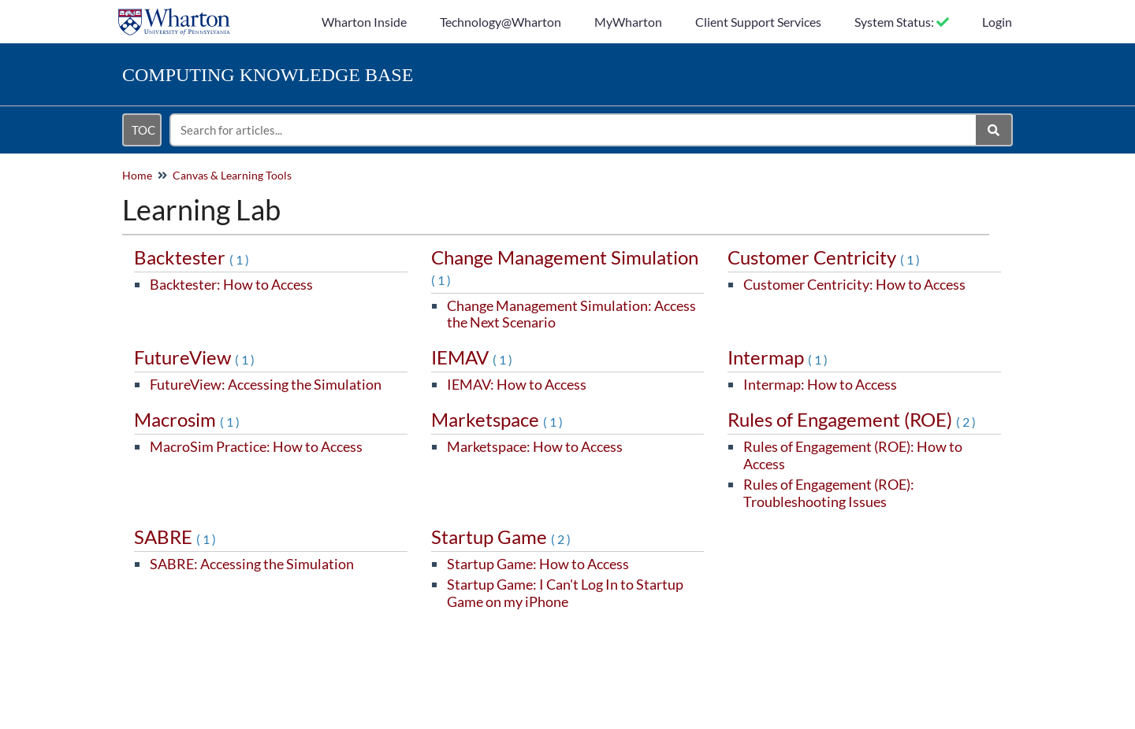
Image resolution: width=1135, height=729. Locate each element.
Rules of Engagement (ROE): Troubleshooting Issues (828, 493)
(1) (240, 259)
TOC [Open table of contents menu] (143, 130)
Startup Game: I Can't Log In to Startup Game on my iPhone (565, 592)
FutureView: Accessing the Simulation (265, 384)
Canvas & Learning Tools (232, 175)
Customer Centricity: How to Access (854, 284)
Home (137, 175)
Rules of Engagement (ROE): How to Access (852, 455)
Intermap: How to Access (820, 384)
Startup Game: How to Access (538, 563)
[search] (573, 129)
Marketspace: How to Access (535, 446)
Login (997, 21)
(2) (967, 421)
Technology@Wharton (500, 21)
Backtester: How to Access (231, 284)
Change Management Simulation (564, 266)
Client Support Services (758, 21)
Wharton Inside (364, 21)
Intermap (779, 357)
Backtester (192, 257)
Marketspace (498, 419)
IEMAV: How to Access (516, 384)
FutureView (195, 357)
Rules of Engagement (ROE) (853, 419)
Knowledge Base (267, 75)
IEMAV (473, 357)
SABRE (176, 536)
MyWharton (628, 21)
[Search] (994, 129)
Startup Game (502, 536)
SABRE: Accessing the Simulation (252, 563)
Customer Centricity (825, 257)
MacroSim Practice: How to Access (256, 446)
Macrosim (188, 419)
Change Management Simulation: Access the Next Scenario (571, 314)
